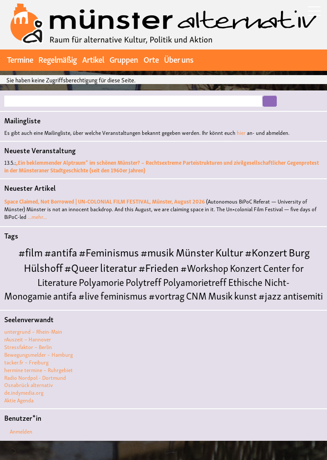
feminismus (123, 295)
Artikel (93, 59)
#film (30, 251)
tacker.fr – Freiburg (26, 362)
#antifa (60, 251)
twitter (289, 59)
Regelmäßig (57, 59)
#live (88, 295)
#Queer (81, 267)
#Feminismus (109, 251)
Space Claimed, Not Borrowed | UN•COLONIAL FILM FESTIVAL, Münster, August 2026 (104, 201)
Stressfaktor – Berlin (28, 346)
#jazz (269, 295)
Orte (151, 59)
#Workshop (204, 267)
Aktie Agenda (19, 400)
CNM (196, 295)
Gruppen (123, 59)
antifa (65, 295)
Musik (220, 295)
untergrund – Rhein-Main (33, 331)
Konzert (245, 267)
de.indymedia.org (23, 392)
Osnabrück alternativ (28, 384)
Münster (195, 251)
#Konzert (266, 251)
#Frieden (158, 267)
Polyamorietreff (195, 281)
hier (241, 132)
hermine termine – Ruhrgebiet (38, 369)
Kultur (229, 251)
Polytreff (143, 281)
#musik (157, 251)
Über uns (178, 59)
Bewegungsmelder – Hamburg (38, 354)
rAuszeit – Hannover (27, 339)
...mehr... (37, 216)
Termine (20, 59)
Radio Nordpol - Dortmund (35, 377)
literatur (118, 267)
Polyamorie (101, 281)
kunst (245, 295)
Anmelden (21, 431)
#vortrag (166, 295)
